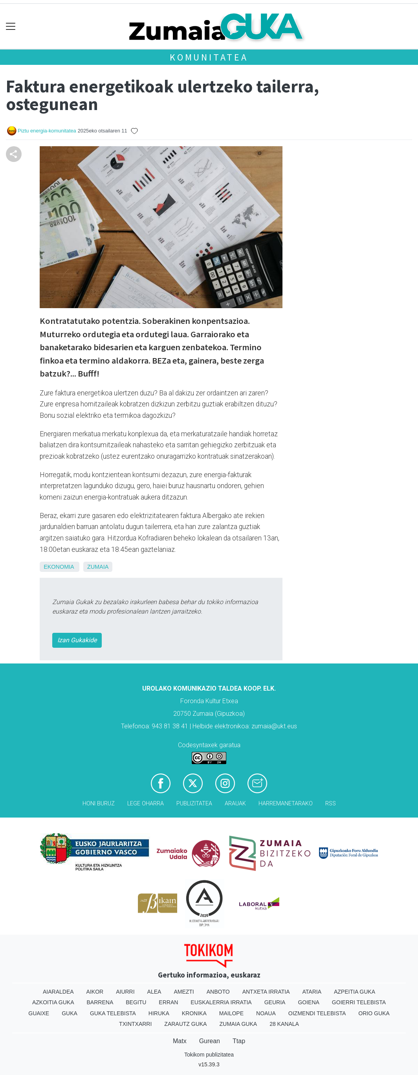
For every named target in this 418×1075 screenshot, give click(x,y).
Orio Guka (373, 1013)
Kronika (194, 1013)
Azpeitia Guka (354, 992)
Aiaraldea (58, 992)
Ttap (239, 1041)
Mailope (231, 1013)
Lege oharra (145, 803)
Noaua (266, 1013)
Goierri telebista (359, 1002)
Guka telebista (113, 1013)
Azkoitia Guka (53, 1002)
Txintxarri (135, 1024)
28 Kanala (284, 1024)
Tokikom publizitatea (209, 1054)
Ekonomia (59, 567)
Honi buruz (98, 803)
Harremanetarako (285, 803)
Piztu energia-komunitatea (47, 131)
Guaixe (38, 1013)
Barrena (100, 1002)
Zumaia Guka (238, 1024)
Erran (168, 1002)
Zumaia (97, 567)
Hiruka (158, 1013)
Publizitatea (194, 803)
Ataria (311, 992)
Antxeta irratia (266, 992)
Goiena (308, 1002)
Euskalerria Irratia (221, 1002)
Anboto (218, 992)
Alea (154, 992)
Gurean (209, 1041)
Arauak (235, 803)
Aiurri (125, 992)
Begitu (136, 1002)
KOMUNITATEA (209, 57)
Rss (330, 803)
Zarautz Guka (185, 1024)
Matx (180, 1041)
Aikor (95, 992)
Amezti (184, 992)
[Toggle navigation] (10, 26)
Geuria (275, 1002)
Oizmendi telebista (317, 1013)
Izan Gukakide (77, 640)
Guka (69, 1013)
